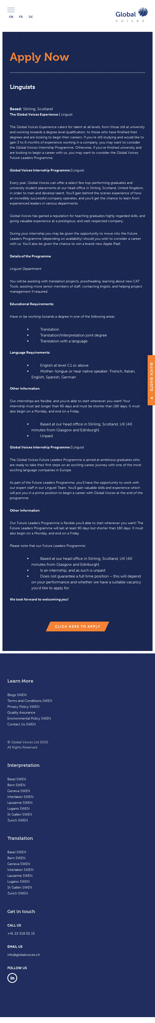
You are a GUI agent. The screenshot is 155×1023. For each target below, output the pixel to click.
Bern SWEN (16, 785)
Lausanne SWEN (20, 803)
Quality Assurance (21, 712)
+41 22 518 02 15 (21, 933)
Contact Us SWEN (21, 724)
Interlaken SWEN (20, 797)
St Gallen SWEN (19, 814)
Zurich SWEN (17, 820)
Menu (11, 10)
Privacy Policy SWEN (23, 707)
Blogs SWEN (17, 695)
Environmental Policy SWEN (29, 718)
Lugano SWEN (18, 808)
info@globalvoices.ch (23, 955)
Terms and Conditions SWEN (29, 701)
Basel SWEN (16, 779)
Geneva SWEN (18, 791)
